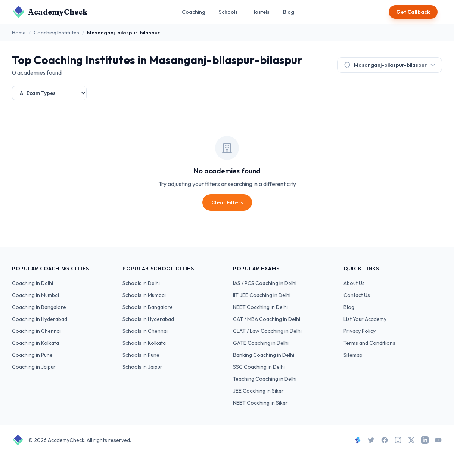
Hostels (260, 12)
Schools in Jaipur (142, 366)
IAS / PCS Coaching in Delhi (264, 283)
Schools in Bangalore (147, 307)
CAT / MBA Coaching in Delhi (266, 319)
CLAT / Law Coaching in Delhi (267, 331)
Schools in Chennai (145, 331)
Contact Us (356, 295)
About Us (354, 283)
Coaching (193, 12)
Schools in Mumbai (144, 295)
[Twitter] (371, 440)
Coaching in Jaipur (34, 366)
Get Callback (413, 12)
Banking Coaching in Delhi (263, 355)
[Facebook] (384, 440)
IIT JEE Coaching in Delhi (261, 295)
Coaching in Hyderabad (39, 319)
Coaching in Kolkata (35, 343)
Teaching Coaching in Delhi (264, 378)
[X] (411, 440)
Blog (288, 12)
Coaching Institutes (56, 32)
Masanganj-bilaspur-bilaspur (389, 65)
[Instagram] (398, 440)
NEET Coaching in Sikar (260, 402)
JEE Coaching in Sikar (258, 390)
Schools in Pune (140, 355)
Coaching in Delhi (32, 283)
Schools (228, 12)
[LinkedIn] (425, 440)
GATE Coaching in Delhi (261, 343)
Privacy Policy (359, 331)
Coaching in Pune (32, 355)
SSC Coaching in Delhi (259, 366)
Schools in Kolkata (144, 343)
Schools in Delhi (141, 283)
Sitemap (353, 355)
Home (19, 32)
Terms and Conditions (369, 343)
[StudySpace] (357, 440)
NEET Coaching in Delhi (260, 307)
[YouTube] (438, 440)
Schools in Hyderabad (148, 319)
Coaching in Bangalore (39, 307)
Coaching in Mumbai (35, 295)
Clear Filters (227, 202)
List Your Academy (364, 319)
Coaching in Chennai (36, 331)
